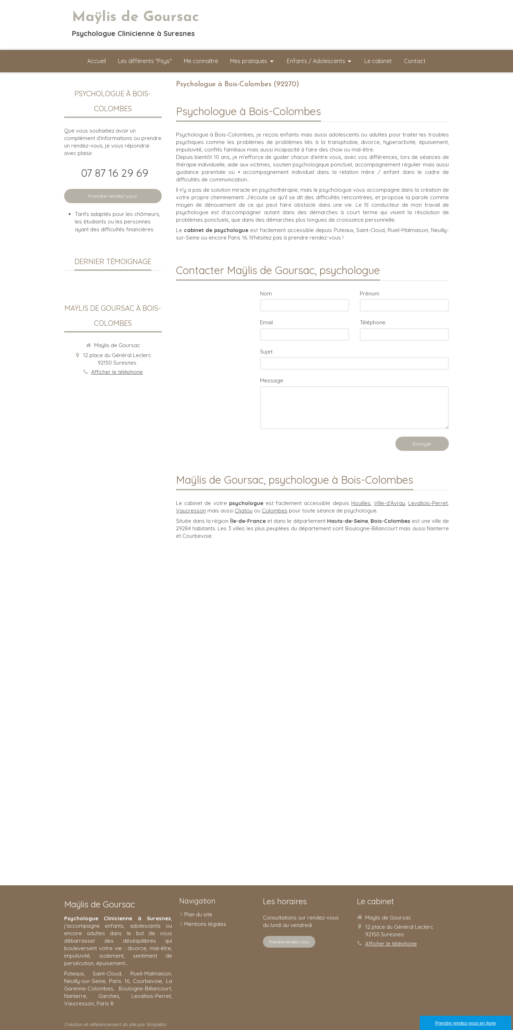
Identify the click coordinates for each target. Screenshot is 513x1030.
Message (271, 380)
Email (266, 322)
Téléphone (372, 322)
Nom (266, 293)
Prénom (369, 293)
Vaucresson (191, 510)
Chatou (244, 510)
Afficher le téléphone (117, 372)
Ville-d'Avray (389, 503)
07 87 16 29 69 (114, 173)
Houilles (360, 503)
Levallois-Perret (428, 503)
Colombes (274, 510)
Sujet (266, 351)
